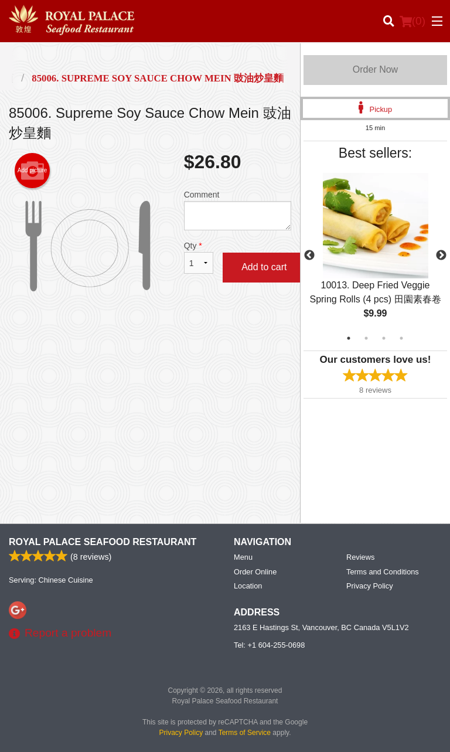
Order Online (255, 571)
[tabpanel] (375, 255)
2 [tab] (366, 338)
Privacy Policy (369, 585)
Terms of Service (245, 733)
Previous (309, 255)
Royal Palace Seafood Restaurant (102, 542)
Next (441, 255)
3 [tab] (384, 338)
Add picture (32, 170)
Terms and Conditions (382, 571)
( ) (412, 21)
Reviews (360, 557)
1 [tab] (348, 338)
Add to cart (264, 267)
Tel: (269, 645)
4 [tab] (401, 338)
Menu (243, 557)
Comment (237, 210)
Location (248, 585)
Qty (198, 257)
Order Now (375, 69)
